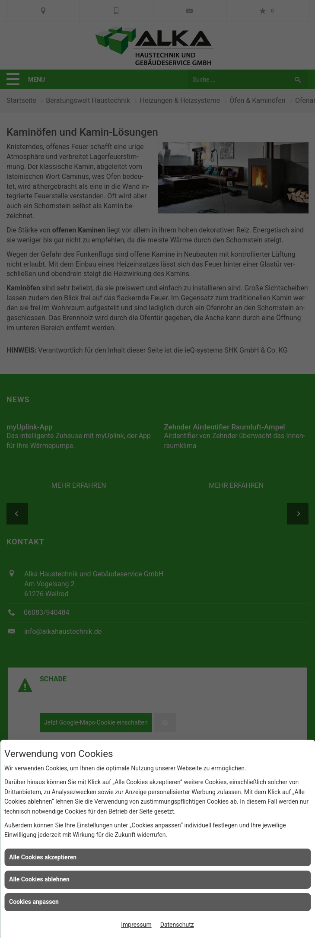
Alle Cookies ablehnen (39, 879)
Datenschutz (177, 924)
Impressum (136, 924)
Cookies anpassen (34, 901)
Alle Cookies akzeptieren (42, 857)
